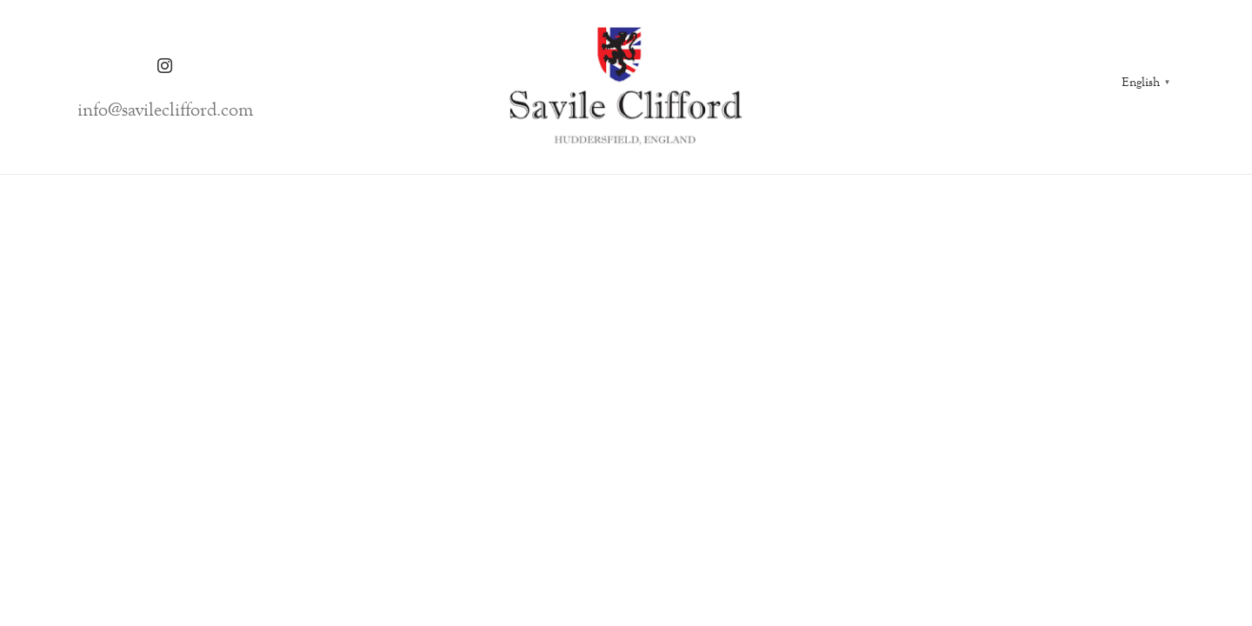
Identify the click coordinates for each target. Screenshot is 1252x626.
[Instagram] (165, 66)
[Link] (626, 87)
